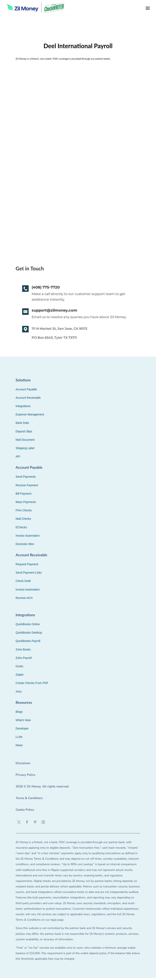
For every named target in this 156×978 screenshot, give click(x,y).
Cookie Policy (25, 810)
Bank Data (22, 422)
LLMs (19, 736)
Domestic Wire (25, 544)
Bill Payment (23, 493)
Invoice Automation (28, 535)
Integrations (23, 406)
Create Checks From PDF (32, 683)
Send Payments (26, 476)
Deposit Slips (24, 431)
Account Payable (26, 389)
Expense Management (30, 414)
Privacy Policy (25, 775)
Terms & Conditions (29, 798)
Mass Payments (26, 502)
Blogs (19, 711)
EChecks (21, 527)
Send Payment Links (29, 572)
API (18, 456)
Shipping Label (25, 448)
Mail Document (25, 439)
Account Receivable (28, 397)
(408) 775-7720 (46, 287)
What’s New (23, 720)
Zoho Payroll (24, 657)
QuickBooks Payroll (28, 641)
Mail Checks (23, 518)
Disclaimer (23, 763)
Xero (19, 691)
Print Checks (24, 510)
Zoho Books (23, 649)
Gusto (19, 666)
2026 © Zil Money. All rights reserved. (42, 786)
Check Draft (23, 581)
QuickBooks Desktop (29, 632)
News (19, 745)
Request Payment (27, 564)
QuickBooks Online (28, 624)
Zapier (20, 674)
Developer (22, 728)
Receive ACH (24, 597)
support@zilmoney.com (54, 310)
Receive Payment (27, 485)
